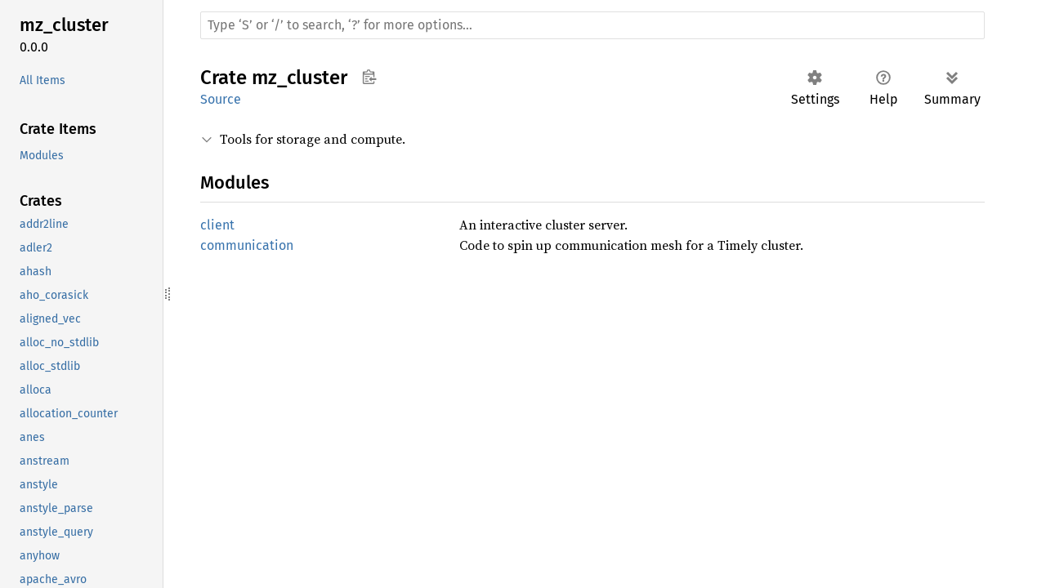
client (217, 225)
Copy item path (368, 77)
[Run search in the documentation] (592, 25)
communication (246, 245)
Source (220, 99)
